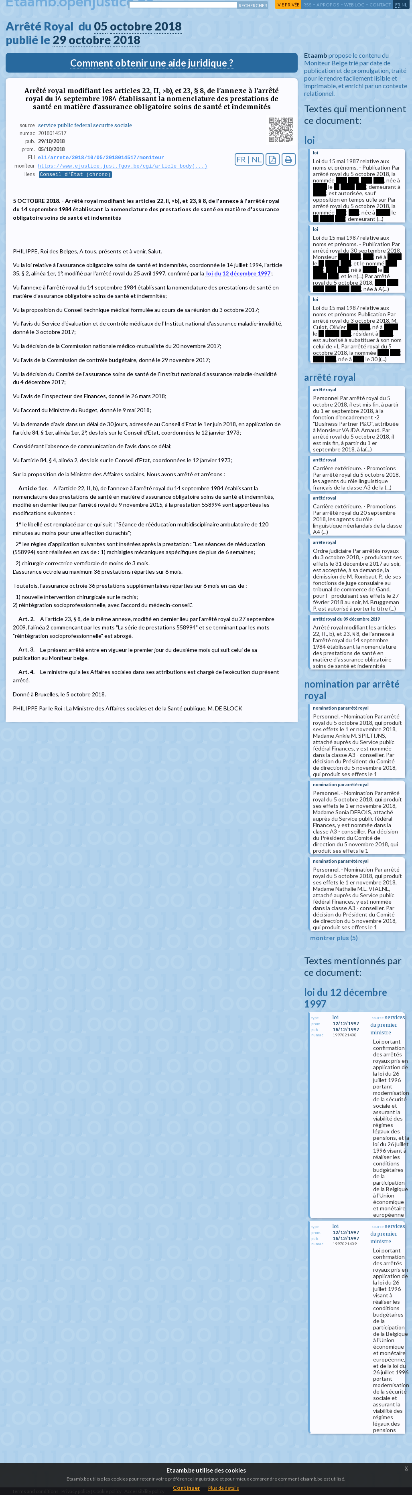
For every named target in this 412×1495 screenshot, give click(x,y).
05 (101, 26)
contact (380, 4)
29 (59, 40)
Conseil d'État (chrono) (75, 175)
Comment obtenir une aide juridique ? (151, 63)
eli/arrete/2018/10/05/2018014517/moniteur (101, 157)
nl (404, 4)
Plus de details (223, 1488)
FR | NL (249, 159)
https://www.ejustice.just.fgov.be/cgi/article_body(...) (122, 166)
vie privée (288, 4)
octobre (131, 26)
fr (397, 4)
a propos (328, 4)
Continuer (186, 1487)
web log (354, 4)
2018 (168, 26)
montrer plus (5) (334, 937)
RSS (307, 4)
